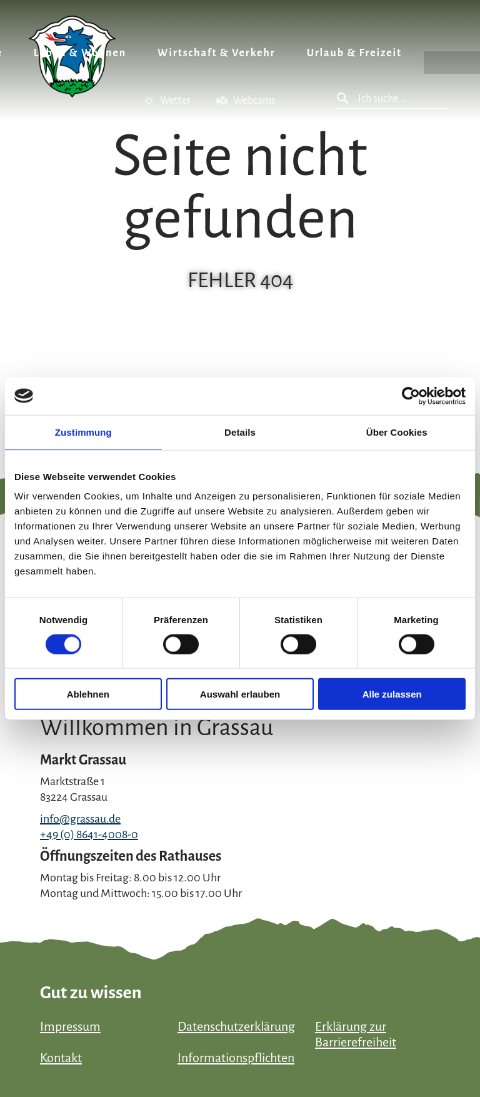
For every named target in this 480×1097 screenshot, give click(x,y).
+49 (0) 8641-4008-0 (89, 834)
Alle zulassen (392, 694)
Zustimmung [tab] (83, 431)
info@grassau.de (80, 819)
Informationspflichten (236, 1057)
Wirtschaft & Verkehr (217, 53)
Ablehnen (88, 694)
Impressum (70, 1026)
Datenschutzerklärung (236, 1026)
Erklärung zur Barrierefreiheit (355, 1034)
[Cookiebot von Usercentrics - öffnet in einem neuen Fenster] (411, 395)
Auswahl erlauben (240, 694)
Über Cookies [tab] (397, 431)
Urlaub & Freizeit (354, 53)
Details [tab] (240, 431)
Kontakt (61, 1057)
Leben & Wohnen (80, 53)
